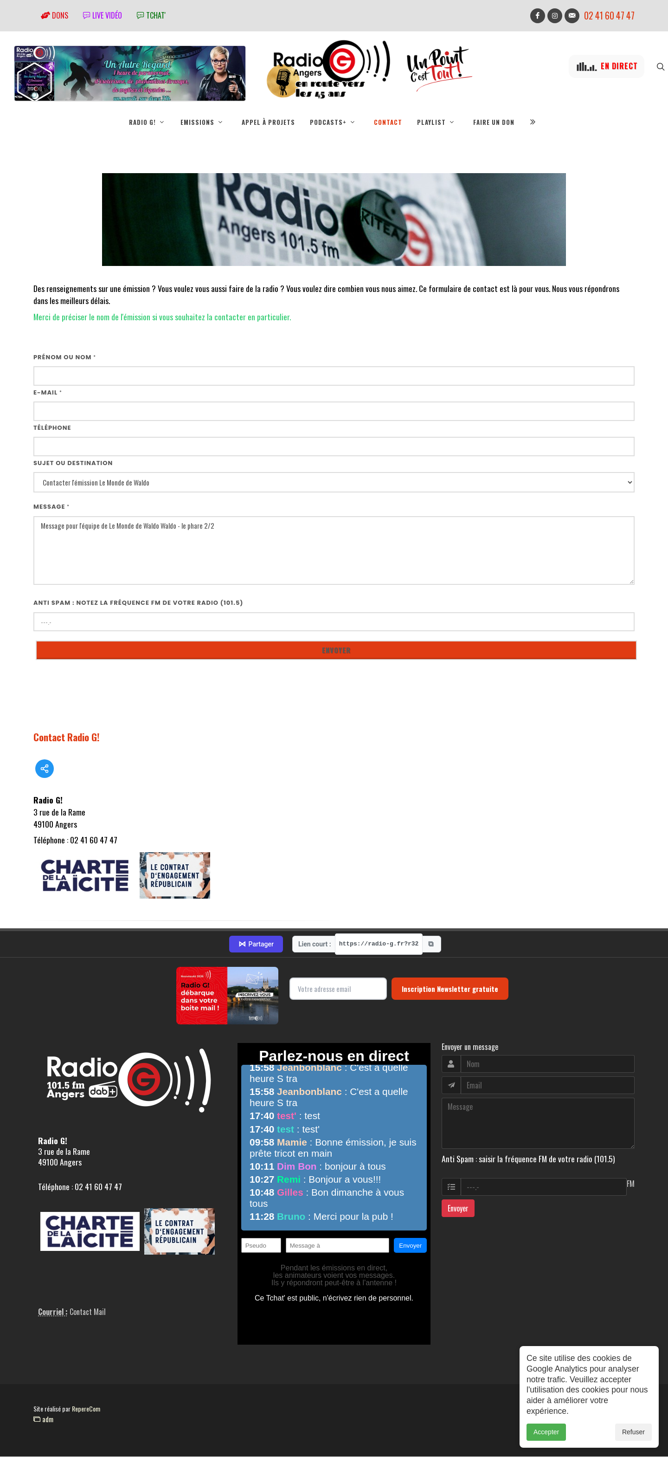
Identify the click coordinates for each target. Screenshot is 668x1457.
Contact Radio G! (66, 737)
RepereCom (86, 1409)
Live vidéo (102, 15)
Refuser (633, 1432)
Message (51, 507)
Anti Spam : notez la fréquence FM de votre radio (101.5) (138, 603)
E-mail (47, 393)
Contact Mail (88, 1312)
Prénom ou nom (64, 357)
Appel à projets (268, 122)
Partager (256, 944)
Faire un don (493, 122)
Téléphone (52, 428)
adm (43, 1419)
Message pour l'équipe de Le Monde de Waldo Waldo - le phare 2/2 (334, 551)
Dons (54, 15)
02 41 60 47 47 (609, 15)
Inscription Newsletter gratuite (450, 989)
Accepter (546, 1432)
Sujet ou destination (73, 463)
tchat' (151, 15)
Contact (388, 122)
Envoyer (458, 1208)
